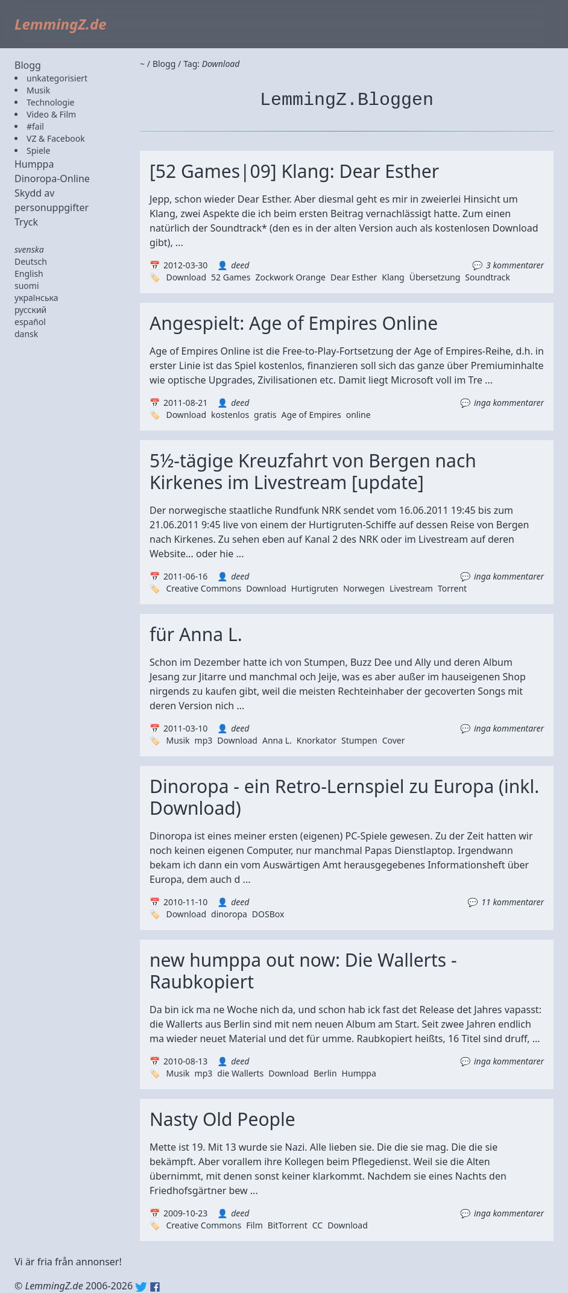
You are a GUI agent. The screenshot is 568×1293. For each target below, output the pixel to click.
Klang (393, 277)
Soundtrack (487, 277)
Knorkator (316, 740)
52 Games (230, 277)
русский (30, 309)
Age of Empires (311, 414)
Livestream (411, 588)
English (28, 273)
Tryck (26, 222)
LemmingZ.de (60, 24)
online (358, 414)
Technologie (50, 102)
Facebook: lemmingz (155, 1287)
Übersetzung (435, 277)
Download (186, 277)
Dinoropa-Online (52, 178)
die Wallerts (240, 1073)
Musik (38, 90)
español (30, 321)
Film (254, 1225)
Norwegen (364, 588)
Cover (393, 740)
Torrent (452, 588)
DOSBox (268, 914)
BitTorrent (288, 1225)
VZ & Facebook (56, 138)
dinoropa (229, 914)
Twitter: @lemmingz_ (141, 1287)
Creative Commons (203, 588)
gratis (265, 414)
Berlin (325, 1073)
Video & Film (51, 114)
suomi (26, 285)
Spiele (38, 150)
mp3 (204, 740)
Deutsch (30, 261)
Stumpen (359, 740)
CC (317, 1225)
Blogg (27, 65)
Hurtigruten (314, 588)
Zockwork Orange (290, 277)
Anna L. (277, 740)
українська (36, 297)
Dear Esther (353, 277)
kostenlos (230, 414)
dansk (26, 334)
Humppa (34, 164)
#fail (35, 126)
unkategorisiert (57, 78)
